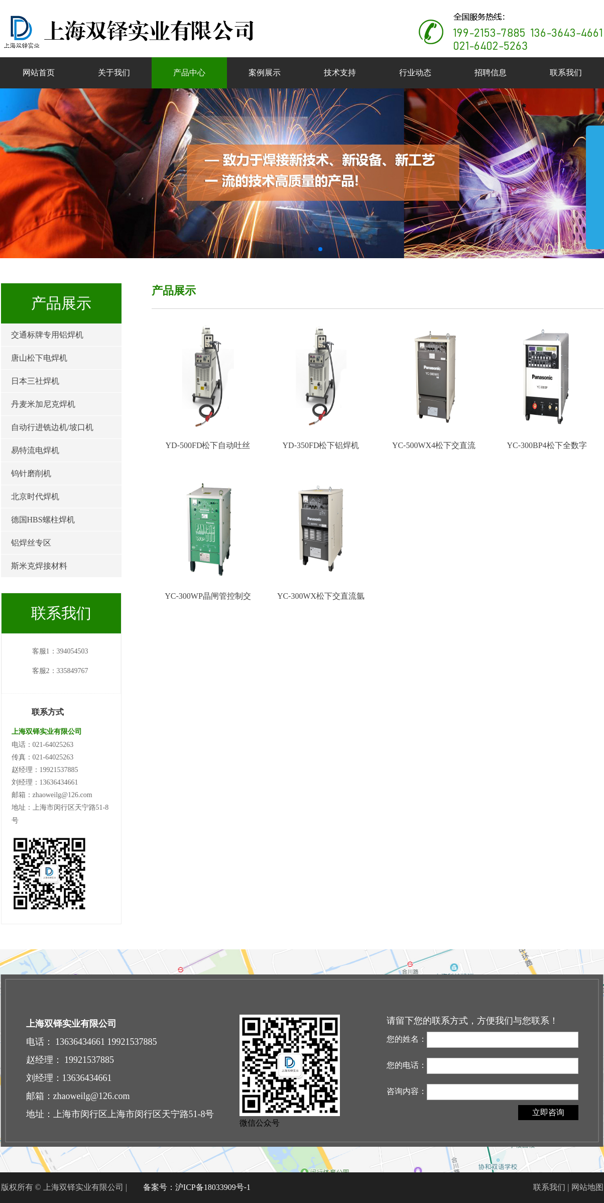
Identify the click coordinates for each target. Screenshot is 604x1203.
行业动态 (415, 72)
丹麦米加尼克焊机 (43, 404)
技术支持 (340, 72)
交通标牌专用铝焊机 (47, 335)
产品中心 (189, 72)
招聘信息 (490, 72)
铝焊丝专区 (31, 542)
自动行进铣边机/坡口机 (52, 427)
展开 (595, 187)
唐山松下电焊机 (39, 358)
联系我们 (566, 72)
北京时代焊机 (35, 496)
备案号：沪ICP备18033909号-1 (197, 1187)
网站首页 (39, 72)
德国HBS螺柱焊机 (43, 519)
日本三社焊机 (35, 381)
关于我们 (114, 72)
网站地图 (587, 1187)
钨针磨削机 (31, 473)
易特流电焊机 (35, 450)
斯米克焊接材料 (39, 566)
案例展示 (265, 72)
